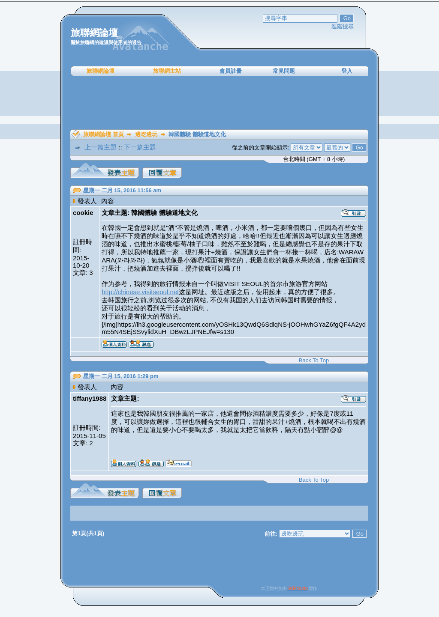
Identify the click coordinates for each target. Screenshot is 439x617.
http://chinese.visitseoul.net (140, 291)
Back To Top (314, 360)
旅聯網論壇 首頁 (103, 134)
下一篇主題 (140, 147)
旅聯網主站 (167, 71)
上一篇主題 (100, 147)
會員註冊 (231, 71)
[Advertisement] (219, 102)
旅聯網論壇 (100, 71)
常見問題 (284, 71)
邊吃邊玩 (146, 134)
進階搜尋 (342, 26)
